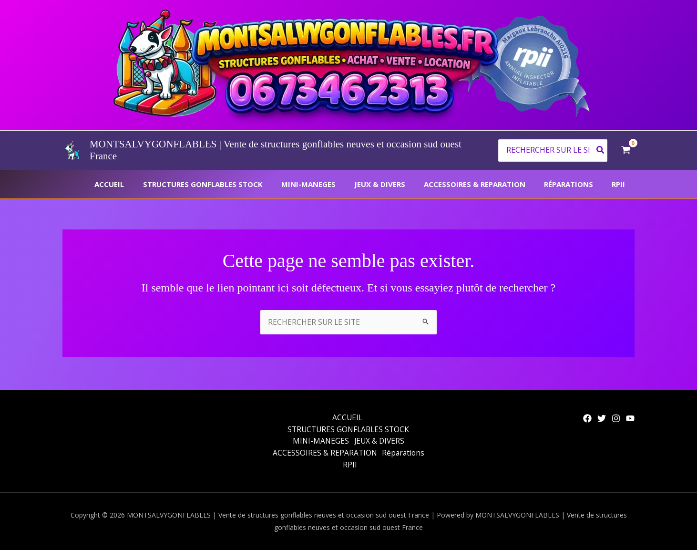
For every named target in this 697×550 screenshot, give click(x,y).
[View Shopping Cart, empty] (626, 150)
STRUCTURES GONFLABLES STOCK (227, 184)
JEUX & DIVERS (394, 184)
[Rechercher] (600, 150)
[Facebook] (587, 416)
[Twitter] (601, 416)
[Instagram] (616, 416)
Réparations (575, 184)
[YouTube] (630, 416)
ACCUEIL (138, 184)
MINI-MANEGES (328, 184)
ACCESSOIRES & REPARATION (485, 184)
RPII (620, 184)
